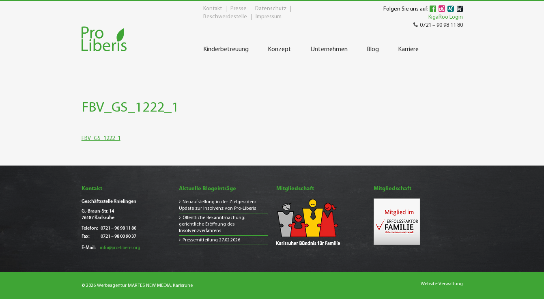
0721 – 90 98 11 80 (438, 25)
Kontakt (212, 9)
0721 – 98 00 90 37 (118, 236)
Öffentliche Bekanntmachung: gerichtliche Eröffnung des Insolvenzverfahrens (212, 224)
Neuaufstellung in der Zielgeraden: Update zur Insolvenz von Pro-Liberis (217, 205)
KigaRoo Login (445, 17)
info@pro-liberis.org (120, 247)
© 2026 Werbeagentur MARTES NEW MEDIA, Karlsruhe (137, 285)
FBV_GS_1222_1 (101, 139)
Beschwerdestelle (225, 17)
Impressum (269, 17)
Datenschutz (270, 9)
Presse (238, 9)
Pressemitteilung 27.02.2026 (211, 240)
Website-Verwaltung (442, 284)
